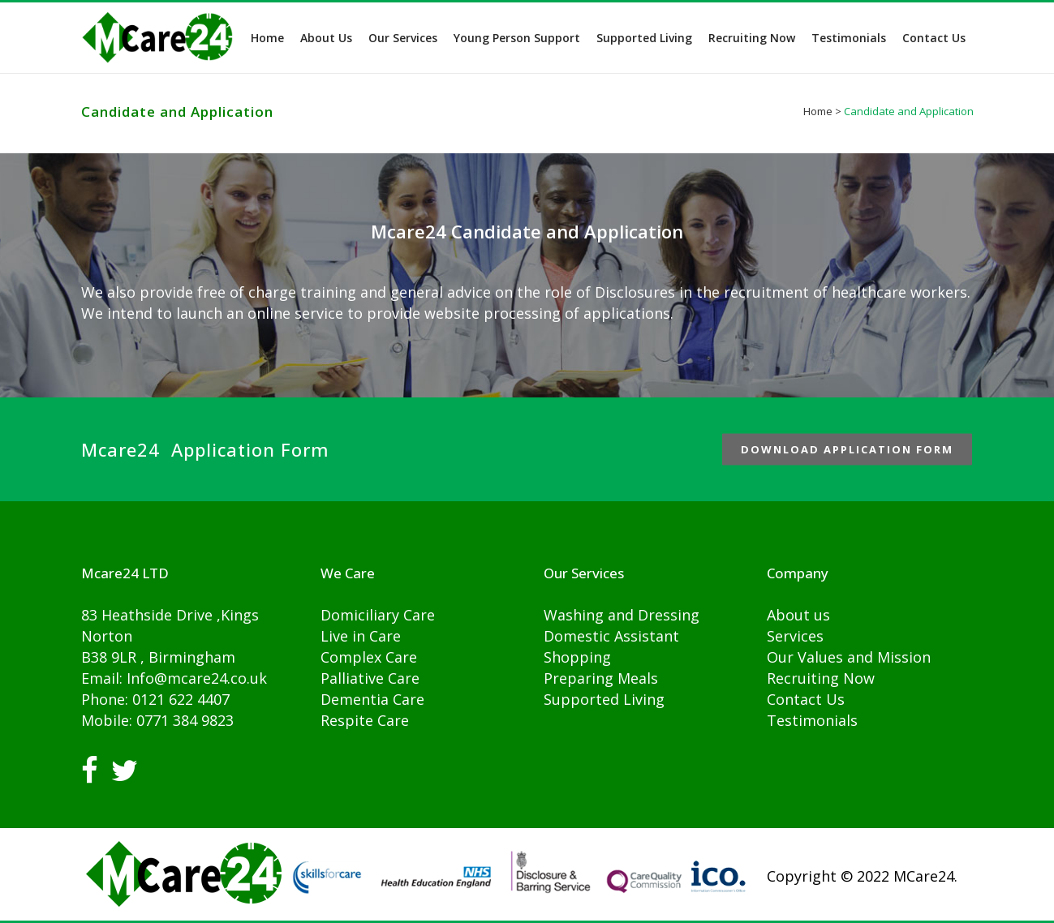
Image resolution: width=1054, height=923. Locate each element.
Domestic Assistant (611, 636)
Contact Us (806, 699)
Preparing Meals (601, 678)
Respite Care (365, 720)
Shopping (577, 657)
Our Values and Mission (849, 657)
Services (795, 636)
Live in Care (361, 636)
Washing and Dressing (621, 615)
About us (798, 615)
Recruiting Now (821, 678)
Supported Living (604, 699)
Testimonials (812, 720)
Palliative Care (370, 678)
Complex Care (369, 657)
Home (817, 111)
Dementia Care (372, 699)
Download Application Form (847, 449)
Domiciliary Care (378, 615)
